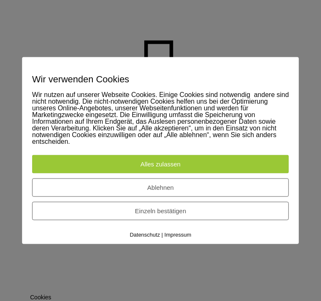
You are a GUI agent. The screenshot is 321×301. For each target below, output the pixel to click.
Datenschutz (145, 235)
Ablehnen (160, 187)
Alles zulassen (160, 164)
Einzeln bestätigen (160, 210)
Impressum (177, 235)
